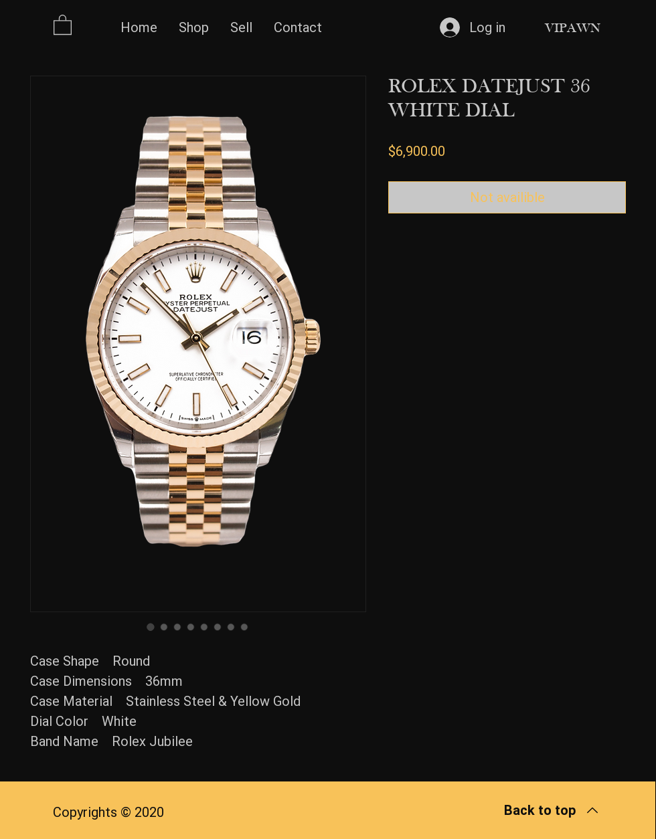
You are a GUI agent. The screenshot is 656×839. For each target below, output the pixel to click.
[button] (63, 24)
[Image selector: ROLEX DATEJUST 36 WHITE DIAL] (150, 627)
